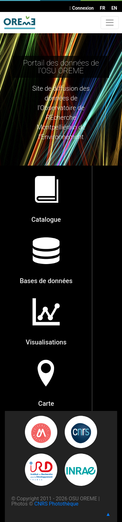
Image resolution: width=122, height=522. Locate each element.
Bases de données (46, 281)
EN (114, 8)
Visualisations (46, 342)
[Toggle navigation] (110, 22)
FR (102, 8)
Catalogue (46, 219)
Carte (46, 403)
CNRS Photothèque (56, 504)
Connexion (81, 8)
